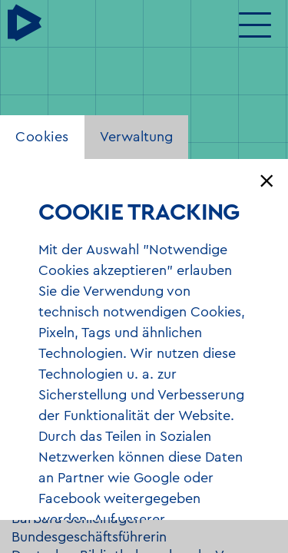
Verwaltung (136, 137)
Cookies (42, 137)
